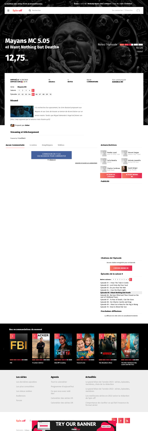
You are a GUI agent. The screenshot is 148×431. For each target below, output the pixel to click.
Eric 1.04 (91, 4)
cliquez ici (52, 160)
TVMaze (26, 430)
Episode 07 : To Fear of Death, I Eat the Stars (117, 300)
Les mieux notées (24, 391)
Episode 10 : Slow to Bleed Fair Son (113, 307)
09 (47, 94)
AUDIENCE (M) (117, 82)
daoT (77, 4)
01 (19, 94)
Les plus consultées (25, 386)
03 (26, 94)
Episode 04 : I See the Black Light (113, 290)
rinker (27, 125)
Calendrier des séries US (62, 398)
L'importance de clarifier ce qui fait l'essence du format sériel (107, 404)
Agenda (55, 377)
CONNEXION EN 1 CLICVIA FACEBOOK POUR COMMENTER (51, 155)
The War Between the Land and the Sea (130, 362)
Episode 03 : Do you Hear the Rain (113, 288)
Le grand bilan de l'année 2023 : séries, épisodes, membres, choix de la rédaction (108, 383)
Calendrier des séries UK (62, 403)
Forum (19, 400)
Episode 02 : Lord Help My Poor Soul (114, 285)
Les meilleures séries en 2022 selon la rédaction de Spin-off (107, 397)
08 (43, 94)
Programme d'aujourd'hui (62, 386)
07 (40, 94)
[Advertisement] (116, 113)
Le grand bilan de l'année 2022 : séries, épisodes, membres (108, 390)
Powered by (17, 138)
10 (50, 94)
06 (36, 94)
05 (33, 94)
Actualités (91, 377)
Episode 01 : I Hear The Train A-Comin (114, 283)
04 (30, 94)
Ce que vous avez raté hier (60, 392)
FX (26, 82)
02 (22, 94)
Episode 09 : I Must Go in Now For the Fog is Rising (119, 304)
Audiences (20, 396)
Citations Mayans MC (121, 268)
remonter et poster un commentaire (86, 163)
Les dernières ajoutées (26, 382)
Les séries (21, 377)
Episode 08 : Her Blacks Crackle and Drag (115, 302)
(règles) (140, 51)
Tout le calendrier (59, 382)
